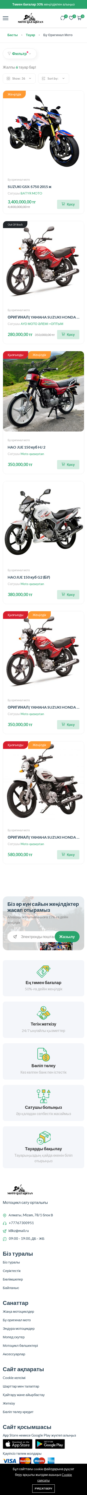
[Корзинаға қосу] (68, 204)
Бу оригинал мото (19, 179)
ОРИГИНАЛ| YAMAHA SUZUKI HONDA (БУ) (46, 317)
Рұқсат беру (43, 1488)
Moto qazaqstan (32, 454)
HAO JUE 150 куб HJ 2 (26, 447)
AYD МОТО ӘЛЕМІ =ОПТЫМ (42, 324)
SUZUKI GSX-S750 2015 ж (29, 186)
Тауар (30, 35)
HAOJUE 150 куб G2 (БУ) (29, 577)
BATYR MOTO (31, 193)
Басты (12, 35)
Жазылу (67, 936)
